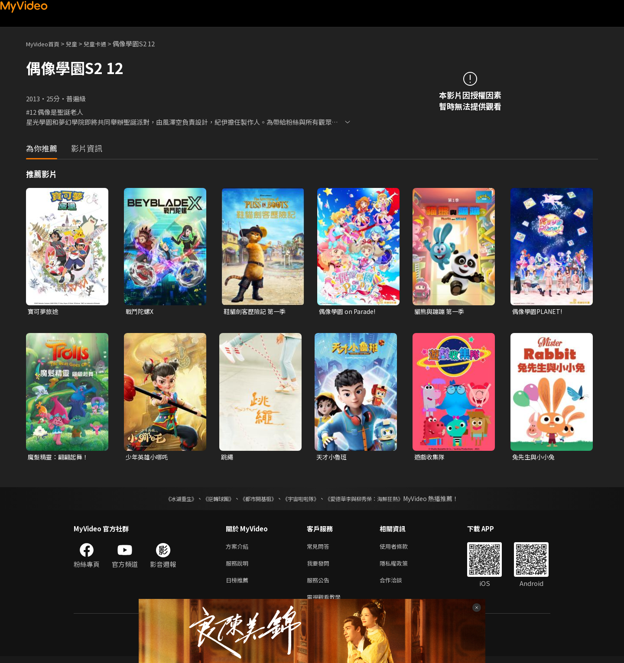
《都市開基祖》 (254, 500)
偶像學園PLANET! (539, 311)
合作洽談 (398, 584)
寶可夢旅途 (44, 311)
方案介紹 (239, 548)
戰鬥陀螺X (141, 311)
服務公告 (320, 584)
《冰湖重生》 (166, 500)
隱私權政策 (401, 566)
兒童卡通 (104, 43)
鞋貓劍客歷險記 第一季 (257, 311)
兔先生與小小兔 (535, 457)
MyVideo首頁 (45, 43)
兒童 (78, 43)
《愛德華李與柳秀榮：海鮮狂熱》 (375, 500)
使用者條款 (401, 548)
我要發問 (320, 566)
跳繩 (227, 457)
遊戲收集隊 (430, 457)
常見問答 (320, 548)
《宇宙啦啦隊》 (302, 500)
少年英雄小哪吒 (148, 457)
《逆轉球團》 (208, 500)
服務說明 (239, 566)
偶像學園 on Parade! (349, 311)
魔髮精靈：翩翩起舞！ (60, 457)
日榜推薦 (239, 584)
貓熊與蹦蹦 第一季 (441, 311)
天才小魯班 (332, 457)
